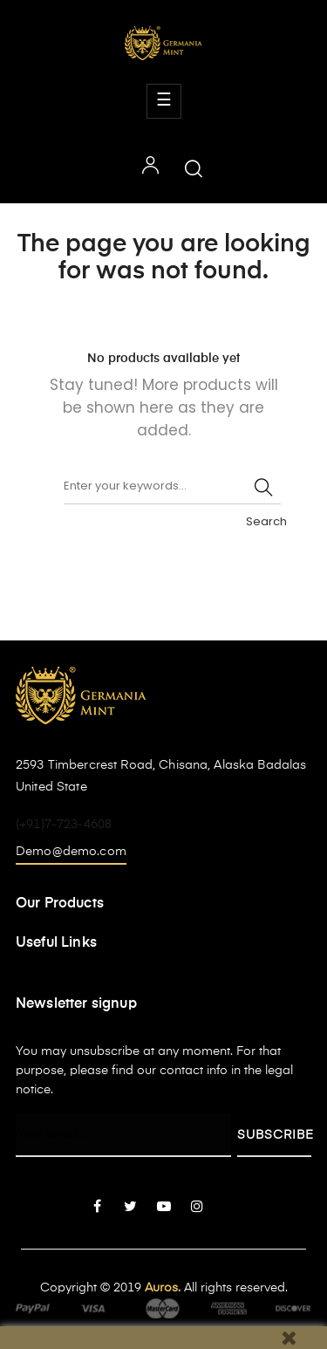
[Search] (172, 486)
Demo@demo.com (71, 852)
